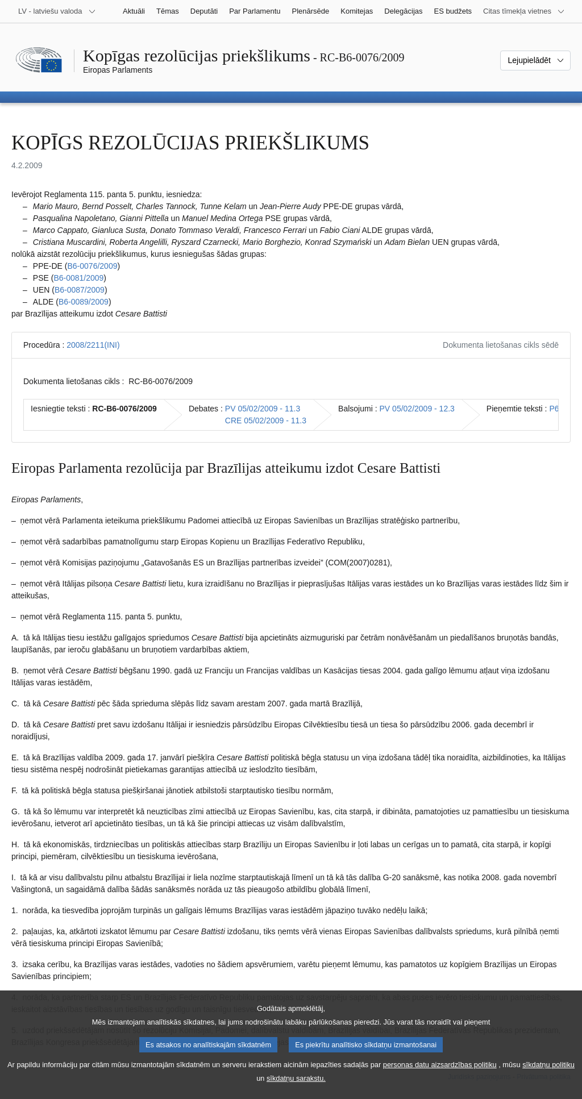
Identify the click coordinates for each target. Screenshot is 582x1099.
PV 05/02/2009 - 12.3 (417, 408)
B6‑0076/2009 (92, 265)
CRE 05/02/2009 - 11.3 (265, 420)
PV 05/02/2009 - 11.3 (262, 408)
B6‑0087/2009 (80, 289)
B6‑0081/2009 (78, 277)
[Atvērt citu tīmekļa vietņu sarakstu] (524, 11)
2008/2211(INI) (92, 344)
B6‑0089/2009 (84, 301)
